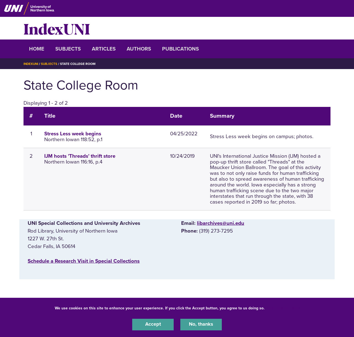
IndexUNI (57, 28)
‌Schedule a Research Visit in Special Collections (84, 261)
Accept (153, 324)
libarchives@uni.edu (220, 223)
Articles (104, 49)
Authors (139, 49)
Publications (180, 49)
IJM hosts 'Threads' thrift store (79, 156)
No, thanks (201, 324)
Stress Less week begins (72, 134)
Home (36, 49)
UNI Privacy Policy (283, 307)
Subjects (68, 49)
